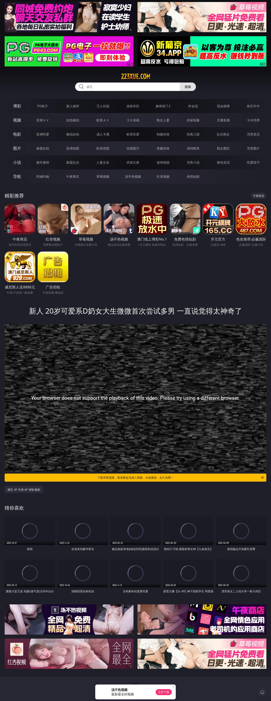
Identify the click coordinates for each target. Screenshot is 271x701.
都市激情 (42, 162)
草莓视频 (102, 176)
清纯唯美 (193, 148)
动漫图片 (132, 148)
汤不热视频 (133, 176)
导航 (17, 176)
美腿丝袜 (163, 148)
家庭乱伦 (72, 162)
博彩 (17, 106)
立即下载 (163, 692)
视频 (17, 120)
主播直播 (223, 120)
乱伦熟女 (223, 134)
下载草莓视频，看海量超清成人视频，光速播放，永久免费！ (180, 477)
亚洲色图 (72, 148)
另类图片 (253, 148)
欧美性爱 (132, 134)
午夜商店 (72, 176)
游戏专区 (132, 106)
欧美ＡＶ (102, 120)
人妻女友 (102, 162)
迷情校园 (163, 162)
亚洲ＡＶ (42, 120)
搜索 (188, 87)
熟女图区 (223, 148)
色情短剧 (193, 176)
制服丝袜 (163, 134)
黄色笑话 (223, 162)
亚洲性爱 (42, 134)
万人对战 (102, 106)
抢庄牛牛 (253, 106)
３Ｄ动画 (132, 120)
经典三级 (193, 134)
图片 (17, 148)
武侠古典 (132, 162)
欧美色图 (102, 148)
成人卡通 (102, 134)
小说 (17, 162)
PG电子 (42, 106)
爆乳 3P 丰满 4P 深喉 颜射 (23, 489)
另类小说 (193, 162)
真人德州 (72, 106)
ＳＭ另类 (253, 120)
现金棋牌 (223, 106)
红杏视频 (163, 176)
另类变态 (253, 134)
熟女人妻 (163, 120)
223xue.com (135, 76)
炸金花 (193, 106)
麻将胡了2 (163, 106)
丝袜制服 (193, 120)
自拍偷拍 (72, 120)
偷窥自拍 (42, 148)
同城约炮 (42, 176)
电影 (17, 134)
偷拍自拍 (72, 134)
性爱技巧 (253, 162)
